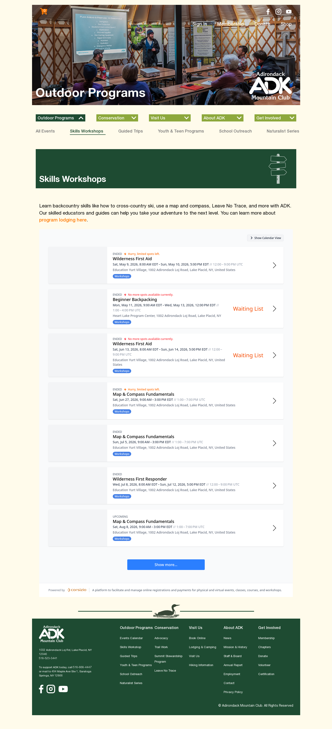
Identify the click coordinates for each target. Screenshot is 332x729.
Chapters (264, 647)
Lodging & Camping (202, 647)
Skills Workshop (130, 647)
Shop (286, 24)
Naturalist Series (131, 683)
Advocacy (161, 638)
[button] (60, 117)
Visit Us (194, 656)
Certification (266, 674)
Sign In (199, 24)
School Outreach (131, 674)
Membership (230, 24)
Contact (229, 683)
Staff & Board (233, 656)
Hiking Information (201, 665)
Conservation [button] (166, 628)
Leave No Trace (165, 670)
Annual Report (233, 665)
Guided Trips (128, 656)
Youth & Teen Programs (136, 665)
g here (80, 220)
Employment (232, 674)
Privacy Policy (233, 692)
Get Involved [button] (269, 628)
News (227, 638)
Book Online (197, 638)
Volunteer (264, 665)
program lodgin (56, 220)
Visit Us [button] (195, 628)
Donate (262, 24)
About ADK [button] (233, 628)
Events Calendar (131, 638)
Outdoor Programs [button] (136, 628)
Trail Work (161, 647)
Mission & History (235, 647)
